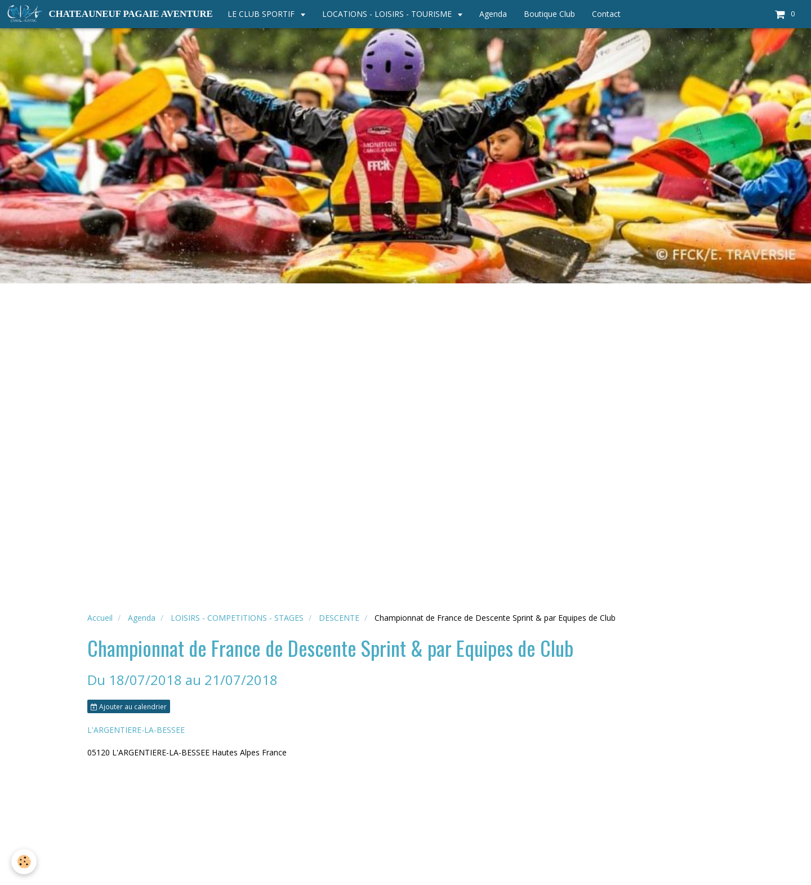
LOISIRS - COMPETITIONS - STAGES (237, 617)
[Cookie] (24, 861)
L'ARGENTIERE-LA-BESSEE (136, 729)
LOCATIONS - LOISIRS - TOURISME (388, 13)
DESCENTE (339, 617)
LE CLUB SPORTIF (262, 13)
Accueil (100, 617)
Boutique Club (549, 13)
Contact (606, 13)
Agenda (493, 13)
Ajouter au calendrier (129, 706)
